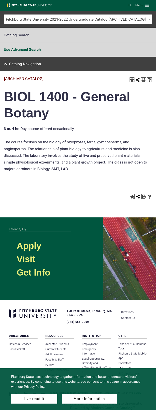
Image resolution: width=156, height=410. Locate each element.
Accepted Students (57, 343)
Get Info (33, 272)
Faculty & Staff (54, 359)
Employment (90, 343)
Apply (29, 246)
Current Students (55, 349)
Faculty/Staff (17, 349)
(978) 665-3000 (78, 321)
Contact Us (128, 317)
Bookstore (124, 363)
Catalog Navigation (25, 64)
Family (49, 364)
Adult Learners (54, 354)
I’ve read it (34, 399)
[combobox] (78, 19)
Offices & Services (20, 343)
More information (89, 399)
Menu (139, 5)
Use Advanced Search (22, 49)
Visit (26, 259)
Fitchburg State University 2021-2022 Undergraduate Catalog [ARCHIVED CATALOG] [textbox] (76, 19)
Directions (127, 312)
